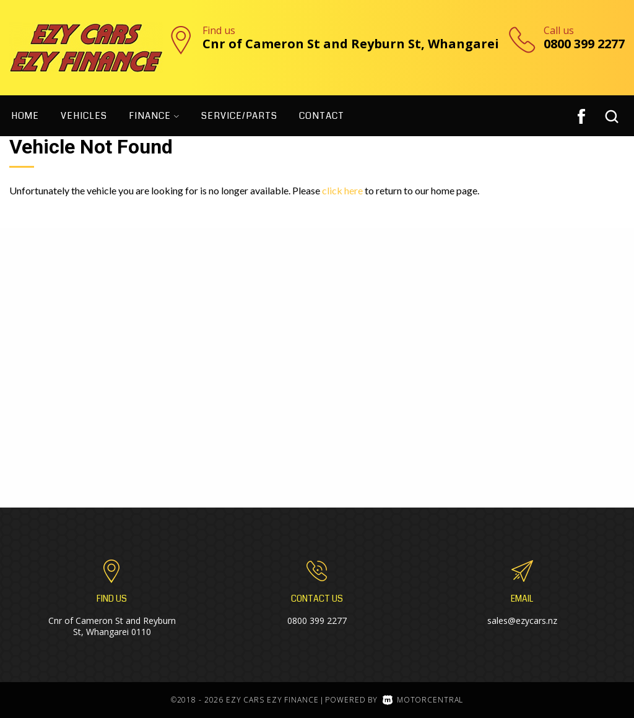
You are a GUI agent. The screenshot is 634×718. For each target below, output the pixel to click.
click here (342, 190)
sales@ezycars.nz (522, 620)
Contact (321, 116)
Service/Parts (239, 116)
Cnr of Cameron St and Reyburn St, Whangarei (350, 43)
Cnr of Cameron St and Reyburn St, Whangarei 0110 (112, 626)
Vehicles (84, 116)
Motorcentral (423, 699)
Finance (154, 116)
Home (25, 116)
